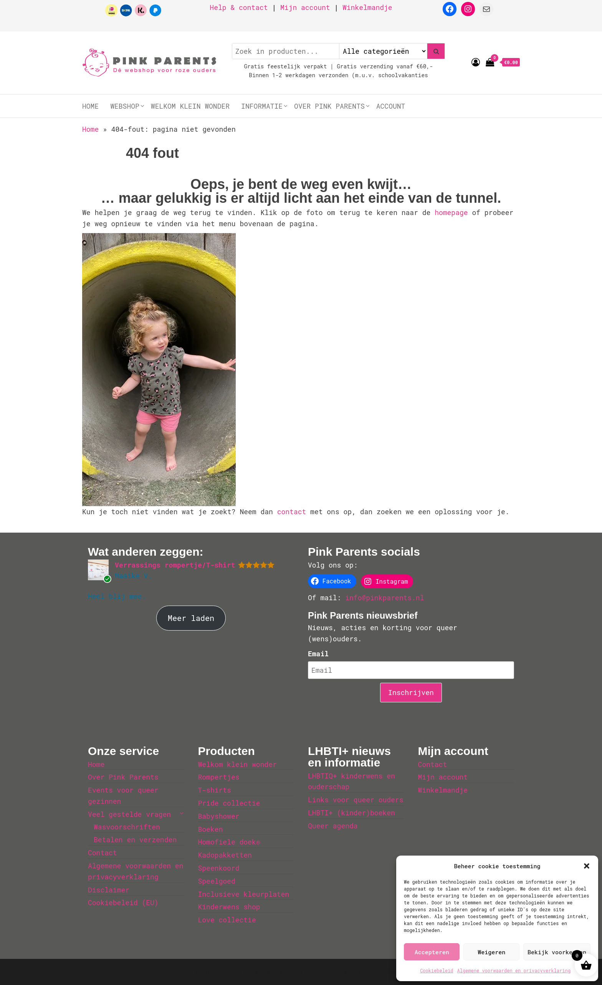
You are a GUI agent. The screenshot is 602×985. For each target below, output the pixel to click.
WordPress (284, 972)
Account (390, 106)
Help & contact (239, 7)
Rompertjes (219, 776)
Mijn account (305, 7)
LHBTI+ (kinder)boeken (351, 812)
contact (293, 511)
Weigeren (491, 952)
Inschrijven (411, 692)
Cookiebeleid (436, 970)
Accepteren (432, 952)
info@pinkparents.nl (384, 597)
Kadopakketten (225, 854)
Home (90, 106)
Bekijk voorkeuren (557, 952)
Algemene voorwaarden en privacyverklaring (514, 970)
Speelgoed (216, 881)
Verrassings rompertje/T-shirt (175, 564)
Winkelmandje (367, 7)
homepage (453, 212)
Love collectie (227, 919)
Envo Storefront (375, 972)
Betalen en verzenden (135, 839)
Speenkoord (219, 867)
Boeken (210, 829)
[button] (586, 866)
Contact (102, 852)
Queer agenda (333, 825)
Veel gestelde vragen (129, 814)
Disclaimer (108, 889)
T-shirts (214, 790)
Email (318, 653)
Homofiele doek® (229, 841)
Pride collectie (229, 803)
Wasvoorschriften (127, 826)
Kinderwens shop (229, 906)
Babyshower (219, 816)
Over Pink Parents (329, 106)
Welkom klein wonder (190, 106)
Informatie (262, 106)
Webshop (124, 106)
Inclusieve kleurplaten (243, 894)
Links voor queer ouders (355, 799)
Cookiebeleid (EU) (123, 902)
